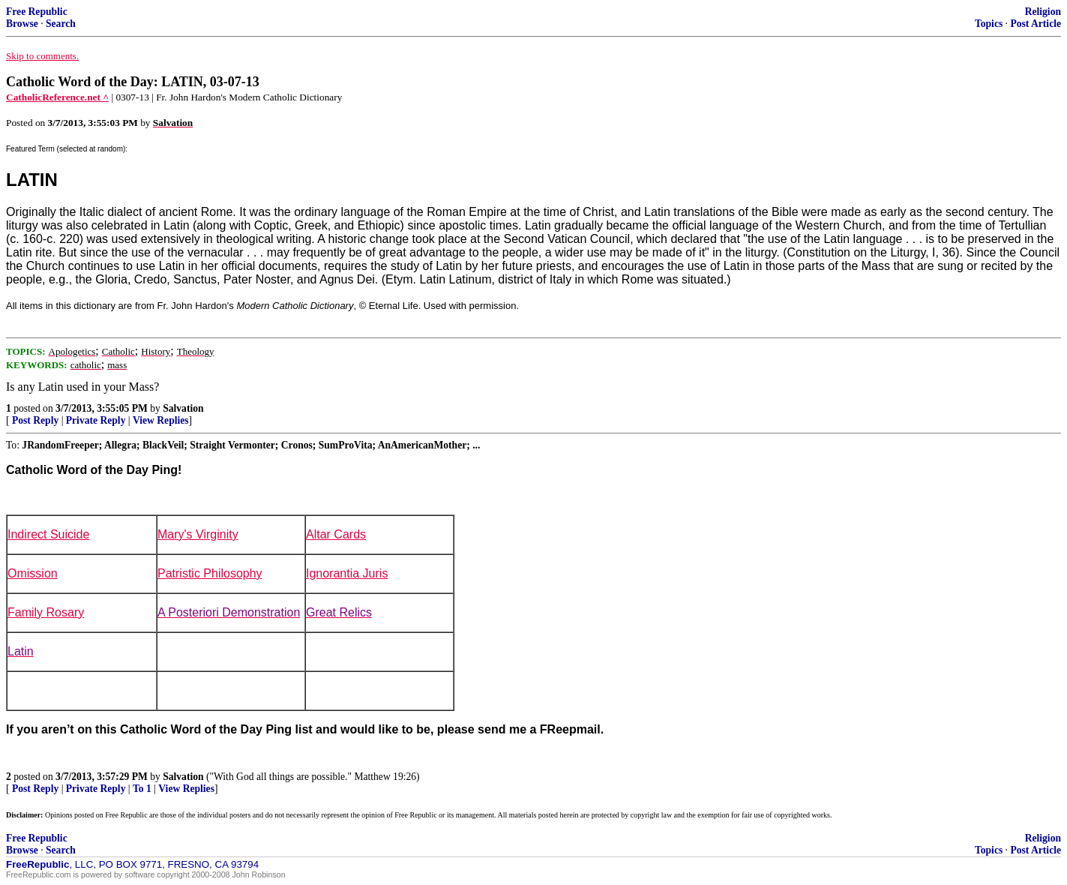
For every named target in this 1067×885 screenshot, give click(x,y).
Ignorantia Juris (347, 573)
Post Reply (35, 420)
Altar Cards (336, 534)
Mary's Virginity (197, 534)
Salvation (183, 408)
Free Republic (36, 11)
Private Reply (96, 420)
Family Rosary (45, 612)
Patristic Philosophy (209, 573)
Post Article (1035, 23)
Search (61, 23)
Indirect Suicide (48, 534)
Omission (32, 573)
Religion (1043, 11)
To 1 (142, 788)
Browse (22, 23)
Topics (989, 23)
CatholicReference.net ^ (57, 97)
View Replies (161, 420)
